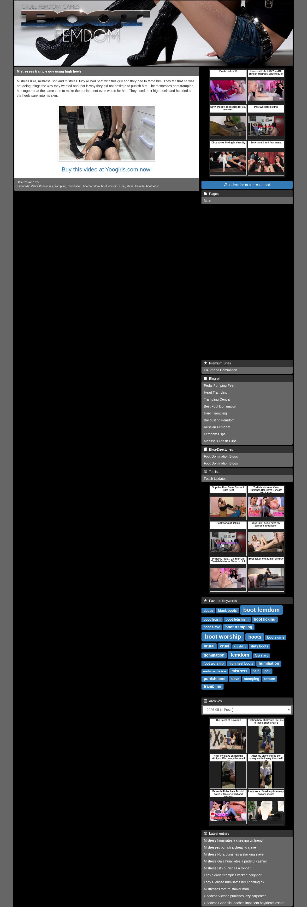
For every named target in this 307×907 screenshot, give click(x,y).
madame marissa (214, 671)
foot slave (261, 655)
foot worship (213, 663)
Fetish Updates (215, 479)
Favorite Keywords (220, 601)
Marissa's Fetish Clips (220, 441)
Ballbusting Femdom (219, 420)
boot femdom (91, 186)
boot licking (264, 619)
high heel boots (241, 663)
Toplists (212, 472)
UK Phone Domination (220, 370)
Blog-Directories (218, 449)
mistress (239, 671)
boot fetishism (237, 619)
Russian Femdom (217, 427)
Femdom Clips (214, 434)
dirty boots (259, 646)
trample (140, 186)
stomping (251, 679)
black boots (227, 610)
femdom (239, 655)
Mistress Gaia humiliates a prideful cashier (235, 861)
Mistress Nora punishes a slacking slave (234, 854)
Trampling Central (217, 399)
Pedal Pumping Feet (219, 385)
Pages (211, 194)
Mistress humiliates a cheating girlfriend (233, 840)
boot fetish (152, 186)
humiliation (75, 186)
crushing (240, 646)
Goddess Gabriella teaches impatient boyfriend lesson (244, 903)
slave (130, 186)
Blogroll (212, 378)
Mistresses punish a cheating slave (230, 847)
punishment (215, 679)
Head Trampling (216, 392)
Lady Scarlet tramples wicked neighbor (232, 875)
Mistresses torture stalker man (226, 889)
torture (269, 679)
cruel (122, 186)
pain (256, 671)
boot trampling (238, 627)
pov (267, 671)
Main (207, 201)
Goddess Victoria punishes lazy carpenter (235, 896)
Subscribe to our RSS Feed (247, 185)
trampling (60, 186)
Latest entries (216, 833)
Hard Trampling (215, 413)
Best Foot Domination (220, 406)
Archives (213, 701)
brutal (209, 646)
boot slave (211, 627)
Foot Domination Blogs (221, 456)
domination (214, 655)
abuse (208, 610)
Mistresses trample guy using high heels (49, 71)
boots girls (275, 637)
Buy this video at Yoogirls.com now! (107, 169)
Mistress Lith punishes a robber (227, 868)
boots (254, 637)
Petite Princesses (42, 186)
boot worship (109, 186)
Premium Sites (217, 363)
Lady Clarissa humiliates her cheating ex (234, 882)
